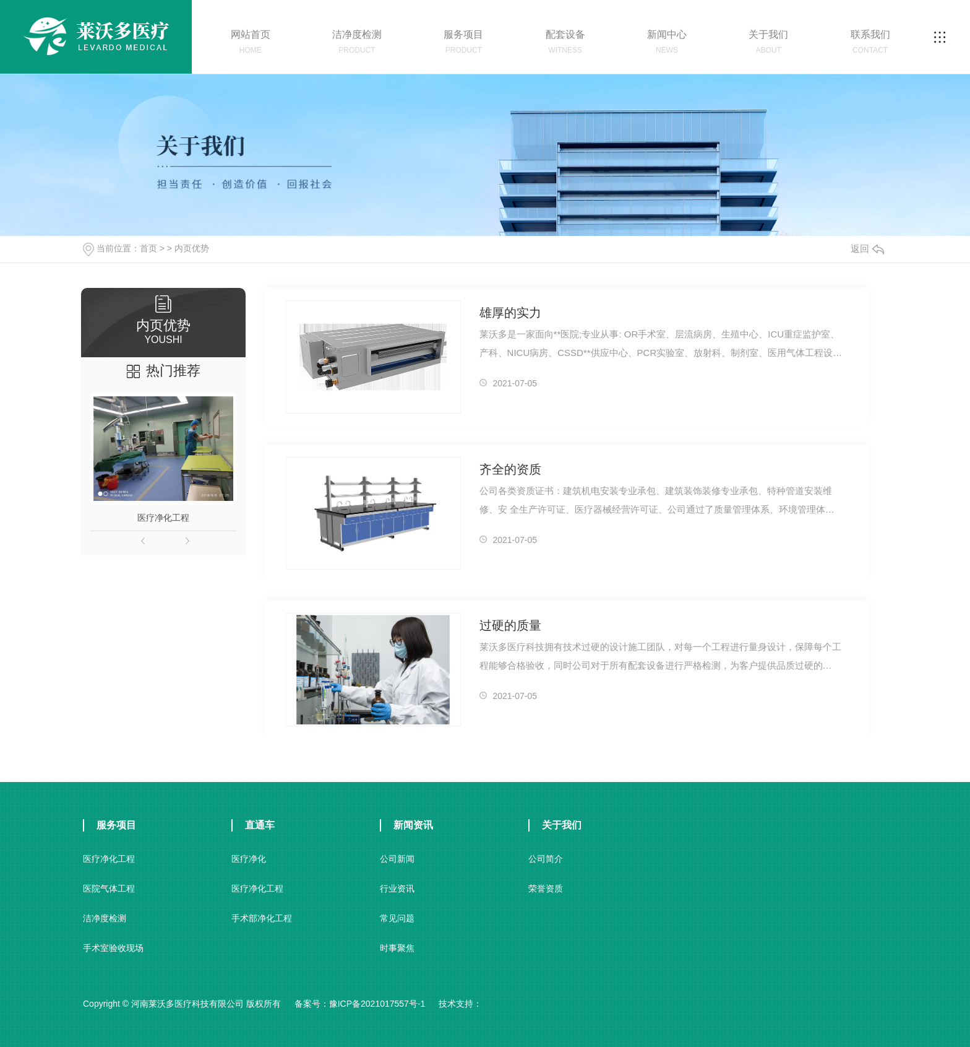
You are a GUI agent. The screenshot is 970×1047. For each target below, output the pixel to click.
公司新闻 (397, 859)
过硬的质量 (510, 625)
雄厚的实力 (510, 312)
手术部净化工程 (261, 918)
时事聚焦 (397, 948)
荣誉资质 (545, 888)
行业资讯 (397, 888)
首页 (148, 248)
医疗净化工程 (163, 518)
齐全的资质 (510, 469)
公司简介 (545, 859)
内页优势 (191, 248)
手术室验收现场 (113, 948)
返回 (867, 248)
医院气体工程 (109, 888)
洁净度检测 (104, 918)
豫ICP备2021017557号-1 (377, 1004)
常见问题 (397, 918)
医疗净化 (248, 859)
